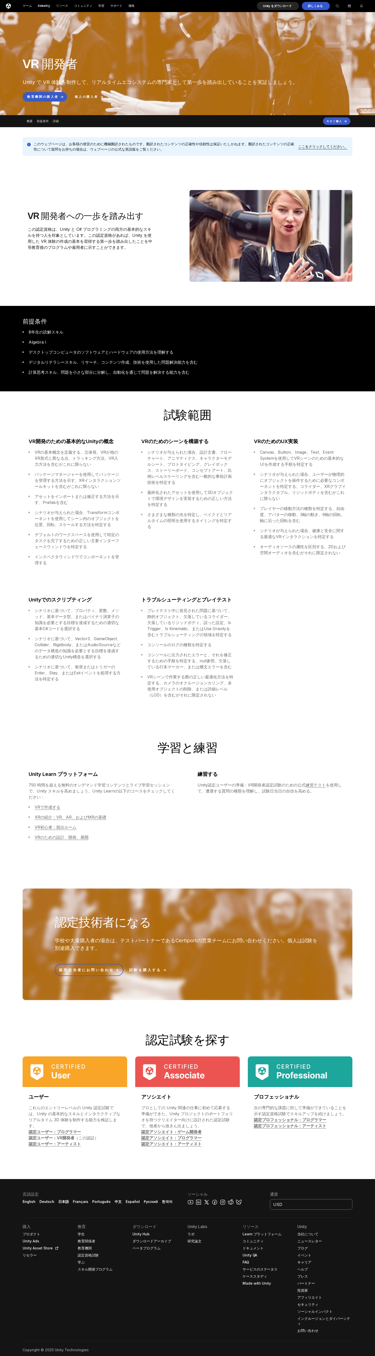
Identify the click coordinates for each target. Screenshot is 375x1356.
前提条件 (43, 121)
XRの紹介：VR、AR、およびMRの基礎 (70, 817)
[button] (278, 6)
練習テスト (316, 784)
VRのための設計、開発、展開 (61, 837)
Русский (151, 1201)
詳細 (56, 121)
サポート (116, 6)
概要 (30, 121)
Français (80, 1201)
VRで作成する (47, 807)
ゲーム (27, 6)
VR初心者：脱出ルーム (55, 827)
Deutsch (46, 1201)
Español (133, 1201)
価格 (131, 6)
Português (101, 1201)
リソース (62, 6)
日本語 (63, 1201)
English (29, 1201)
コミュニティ (83, 6)
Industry (44, 6)
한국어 (167, 1201)
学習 (101, 6)
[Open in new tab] (56, 1248)
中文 (118, 1201)
